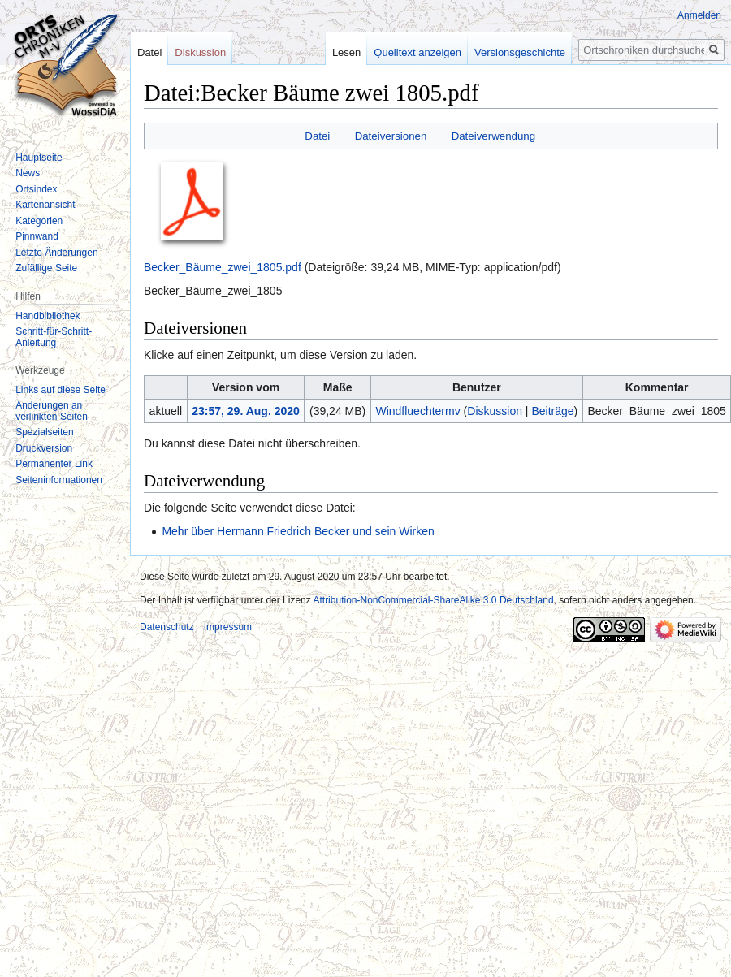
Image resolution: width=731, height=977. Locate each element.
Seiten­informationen (58, 480)
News (27, 173)
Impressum (228, 627)
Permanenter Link (54, 463)
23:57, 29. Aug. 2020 (246, 410)
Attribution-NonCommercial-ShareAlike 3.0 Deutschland (433, 600)
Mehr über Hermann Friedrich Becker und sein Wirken (298, 531)
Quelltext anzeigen (406, 52)
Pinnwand (36, 236)
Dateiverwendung (494, 136)
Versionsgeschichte (507, 52)
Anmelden (699, 15)
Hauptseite (38, 157)
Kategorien (39, 221)
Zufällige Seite (46, 268)
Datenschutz (167, 627)
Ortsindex (36, 189)
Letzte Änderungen (56, 252)
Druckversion (43, 448)
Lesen (334, 52)
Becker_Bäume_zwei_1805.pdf (222, 267)
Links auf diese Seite (60, 390)
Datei (317, 136)
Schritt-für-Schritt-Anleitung (53, 337)
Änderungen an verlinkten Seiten (51, 411)
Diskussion (494, 410)
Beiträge (552, 410)
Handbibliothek (47, 316)
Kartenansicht (45, 204)
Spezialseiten (44, 432)
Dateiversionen (391, 136)
